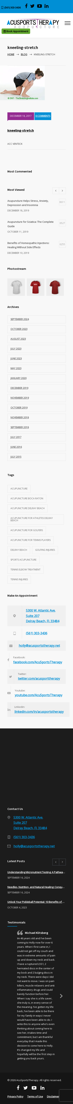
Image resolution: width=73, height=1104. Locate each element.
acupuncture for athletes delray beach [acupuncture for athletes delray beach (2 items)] (32, 519)
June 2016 (16, 447)
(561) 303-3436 (12, 7)
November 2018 (20, 417)
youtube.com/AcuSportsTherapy (38, 695)
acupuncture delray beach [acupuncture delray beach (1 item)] (28, 508)
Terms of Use (35, 1096)
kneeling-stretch (20, 130)
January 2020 (18, 378)
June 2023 (16, 358)
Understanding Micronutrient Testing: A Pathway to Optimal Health (36, 872)
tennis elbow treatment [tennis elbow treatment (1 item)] (25, 569)
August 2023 (18, 339)
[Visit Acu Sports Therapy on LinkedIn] (46, 6)
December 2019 (19, 388)
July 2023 (16, 348)
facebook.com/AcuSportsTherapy (37, 662)
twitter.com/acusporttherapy (39, 678)
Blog (24, 54)
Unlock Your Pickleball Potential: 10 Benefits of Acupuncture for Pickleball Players (36, 902)
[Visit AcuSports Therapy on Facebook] (26, 6)
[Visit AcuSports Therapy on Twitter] (32, 6)
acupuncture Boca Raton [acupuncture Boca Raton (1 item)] (27, 498)
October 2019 (19, 407)
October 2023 (19, 329)
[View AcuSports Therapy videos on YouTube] (39, 6)
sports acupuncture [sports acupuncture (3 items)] (23, 559)
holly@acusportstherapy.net (39, 645)
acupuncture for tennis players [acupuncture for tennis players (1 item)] (31, 540)
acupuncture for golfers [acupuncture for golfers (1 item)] (27, 530)
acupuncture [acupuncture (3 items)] (19, 488)
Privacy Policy (15, 1096)
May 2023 (16, 368)
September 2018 (20, 427)
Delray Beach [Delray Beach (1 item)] (19, 550)
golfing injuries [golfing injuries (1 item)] (45, 550)
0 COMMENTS (42, 116)
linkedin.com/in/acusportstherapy (39, 712)
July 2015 (16, 456)
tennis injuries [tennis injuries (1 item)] (19, 579)
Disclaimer (53, 1096)
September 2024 (20, 319)
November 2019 (20, 397)
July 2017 (16, 437)
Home (10, 54)
